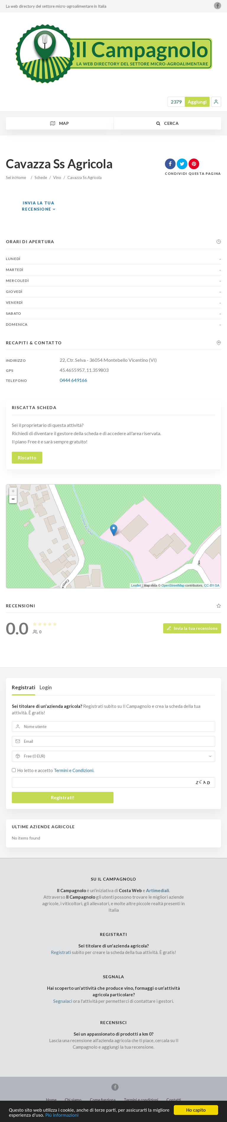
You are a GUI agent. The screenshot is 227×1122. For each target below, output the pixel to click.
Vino (57, 177)
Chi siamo (73, 1099)
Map (59, 123)
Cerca (167, 123)
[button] (216, 102)
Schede (41, 177)
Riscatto (27, 457)
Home (21, 177)
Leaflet (136, 585)
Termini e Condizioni (73, 770)
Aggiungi (197, 101)
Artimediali (157, 890)
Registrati (23, 687)
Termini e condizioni (141, 1099)
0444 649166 (73, 380)
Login (46, 687)
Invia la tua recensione (192, 628)
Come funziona (103, 1099)
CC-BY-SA (211, 585)
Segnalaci (62, 1001)
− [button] (13, 499)
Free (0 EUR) (34, 756)
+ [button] (13, 491)
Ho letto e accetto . (55, 770)
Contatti (173, 1099)
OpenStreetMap (172, 585)
